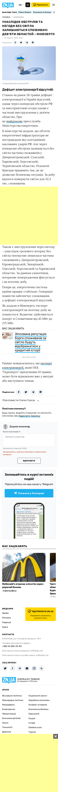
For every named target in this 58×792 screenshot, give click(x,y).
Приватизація (9, 714)
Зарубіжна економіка (39, 700)
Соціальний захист (37, 695)
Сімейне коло (35, 727)
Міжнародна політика (12, 700)
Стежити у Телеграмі (29, 493)
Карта (5, 627)
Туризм (32, 732)
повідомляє (14, 121)
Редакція (6, 622)
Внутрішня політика (12, 695)
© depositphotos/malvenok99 (15, 83)
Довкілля (6, 732)
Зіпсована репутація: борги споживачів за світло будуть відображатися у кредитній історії (31, 342)
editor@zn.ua (42, 655)
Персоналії (33, 714)
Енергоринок (8, 709)
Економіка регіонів (11, 718)
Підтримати (40, 4)
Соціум (31, 718)
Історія (31, 723)
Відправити (29, 461)
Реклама (6, 617)
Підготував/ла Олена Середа (18, 400)
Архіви (5, 613)
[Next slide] (53, 12)
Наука (5, 723)
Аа (28, 5)
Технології (7, 727)
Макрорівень (8, 705)
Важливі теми (9, 12)
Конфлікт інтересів (37, 705)
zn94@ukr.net (36, 651)
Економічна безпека (38, 709)
